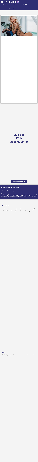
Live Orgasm (10, 195)
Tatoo (24, 196)
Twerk (27, 196)
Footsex (28, 194)
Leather (5, 195)
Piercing (27, 195)
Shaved (35, 195)
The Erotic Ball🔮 (10, 2)
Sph (14, 196)
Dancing (14, 194)
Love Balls (21, 195)
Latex (2, 195)
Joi (36, 194)
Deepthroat (19, 194)
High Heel (33, 194)
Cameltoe (5, 194)
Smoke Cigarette (4, 196)
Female (7, 187)
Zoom (35, 196)
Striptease (20, 196)
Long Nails (15, 195)
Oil (24, 195)
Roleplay (31, 195)
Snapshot (10, 196)
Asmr (2, 194)
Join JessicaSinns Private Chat (19, 181)
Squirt (16, 196)
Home (3, 187)
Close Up (10, 194)
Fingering (24, 194)
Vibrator (31, 196)
